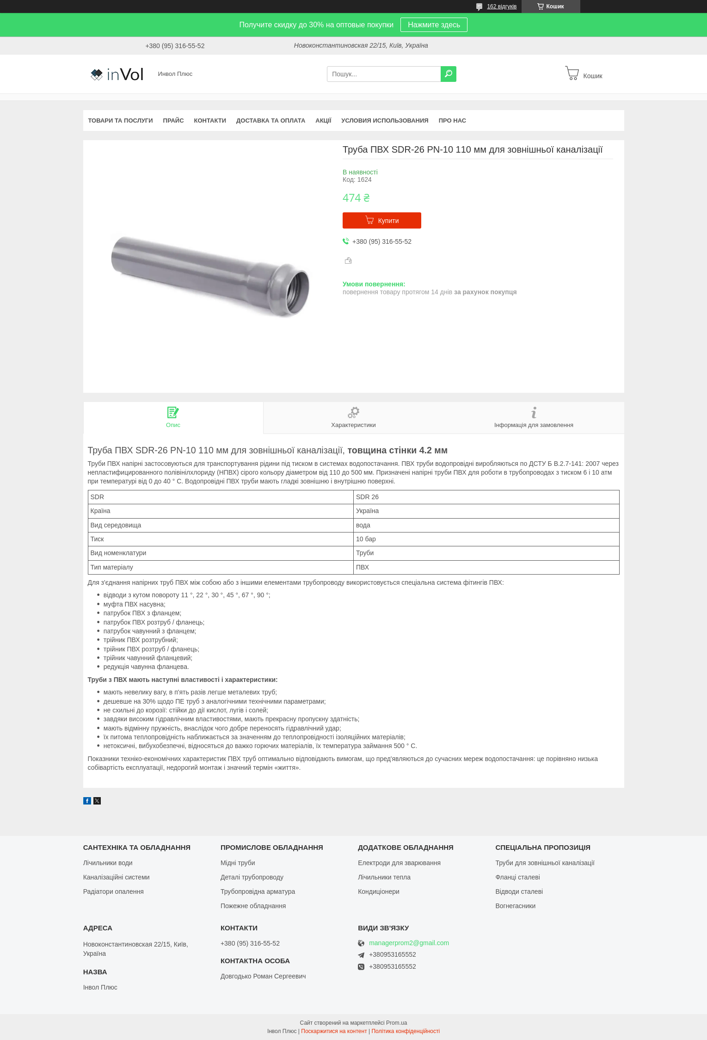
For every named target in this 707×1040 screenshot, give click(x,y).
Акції (323, 120)
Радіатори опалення (113, 891)
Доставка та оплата (270, 120)
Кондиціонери (379, 891)
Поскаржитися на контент (334, 1031)
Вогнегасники (515, 906)
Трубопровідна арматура (258, 891)
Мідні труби (238, 863)
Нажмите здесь (434, 25)
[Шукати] (448, 74)
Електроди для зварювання (399, 863)
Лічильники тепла (384, 877)
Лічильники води (108, 863)
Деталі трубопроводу (252, 877)
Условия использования (384, 120)
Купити (388, 220)
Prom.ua (396, 1023)
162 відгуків (501, 6)
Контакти (210, 120)
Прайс (173, 120)
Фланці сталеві (517, 877)
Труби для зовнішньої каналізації (544, 863)
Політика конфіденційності (405, 1031)
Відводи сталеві (519, 891)
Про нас (452, 120)
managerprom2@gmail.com (409, 943)
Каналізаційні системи (116, 877)
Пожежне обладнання (253, 906)
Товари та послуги (120, 120)
